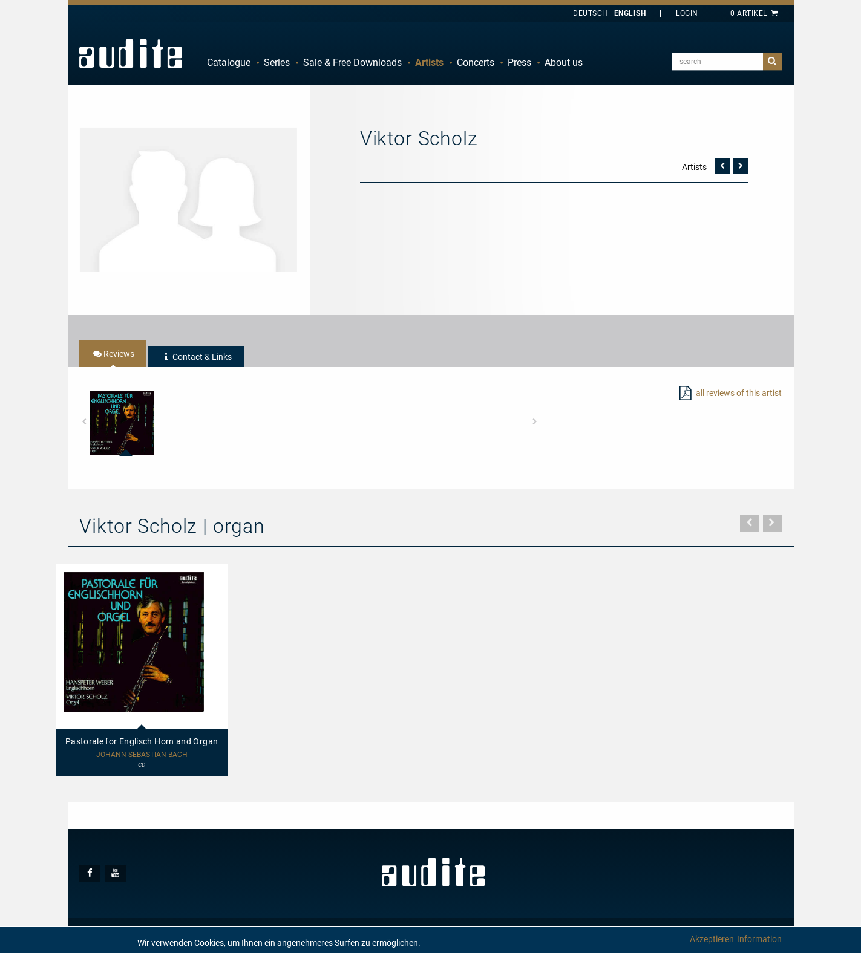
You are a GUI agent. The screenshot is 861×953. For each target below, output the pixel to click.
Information (759, 939)
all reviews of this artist (739, 393)
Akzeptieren (712, 939)
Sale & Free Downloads (352, 62)
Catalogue (228, 62)
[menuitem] (228, 63)
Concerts (475, 62)
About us (564, 62)
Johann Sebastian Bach (142, 755)
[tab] (112, 353)
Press (519, 62)
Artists (429, 62)
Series (277, 62)
